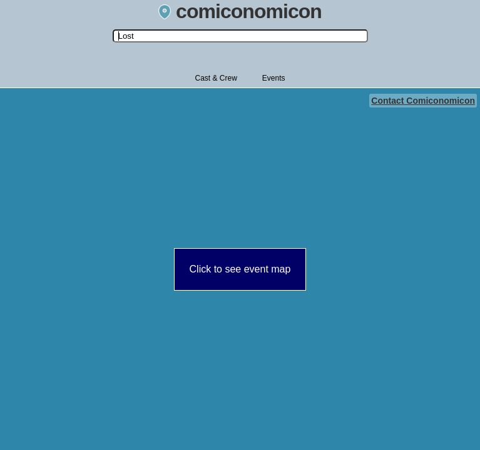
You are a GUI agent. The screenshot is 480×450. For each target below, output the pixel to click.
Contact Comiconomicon (423, 101)
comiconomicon (240, 11)
